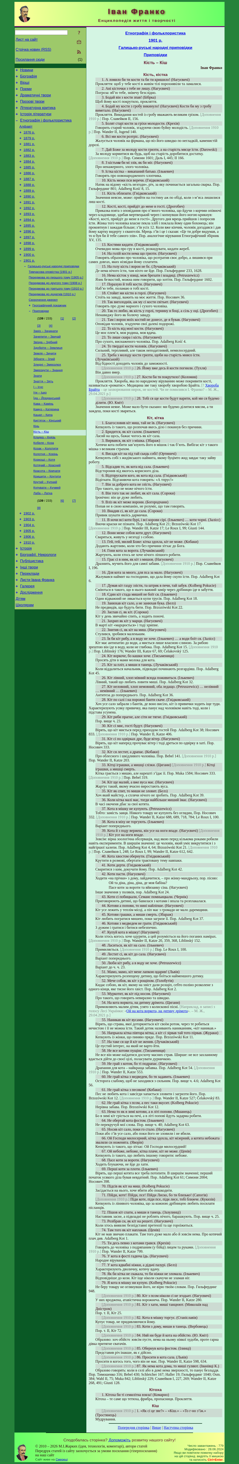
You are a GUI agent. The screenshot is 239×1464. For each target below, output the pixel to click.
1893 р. (29, 231)
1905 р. (29, 575)
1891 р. (29, 218)
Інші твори (29, 615)
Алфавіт (25, 133)
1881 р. (29, 153)
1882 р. (29, 159)
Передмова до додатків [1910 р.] (52, 320)
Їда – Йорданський (46, 431)
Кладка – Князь (44, 474)
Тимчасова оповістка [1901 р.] (50, 296)
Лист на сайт (27, 39)
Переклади (29, 622)
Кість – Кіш (41, 468)
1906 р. (29, 581)
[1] (62, 345)
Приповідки (40, 338)
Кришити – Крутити (47, 516)
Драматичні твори (35, 99)
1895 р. (29, 244)
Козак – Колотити (45, 486)
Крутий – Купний (45, 522)
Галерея (27, 636)
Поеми (26, 92)
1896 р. (29, 251)
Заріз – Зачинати (45, 358)
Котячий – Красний (46, 504)
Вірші (24, 85)
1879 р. (29, 146)
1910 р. (29, 588)
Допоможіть (119, 1440)
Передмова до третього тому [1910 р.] (56, 314)
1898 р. (29, 264)
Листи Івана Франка (37, 629)
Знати (37, 407)
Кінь (36, 461)
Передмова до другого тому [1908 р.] (55, 308)
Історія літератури (35, 120)
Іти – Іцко (40, 425)
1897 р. (29, 257)
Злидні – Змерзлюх (47, 395)
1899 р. (29, 270)
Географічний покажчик (49, 332)
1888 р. (29, 199)
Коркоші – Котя (44, 498)
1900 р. (29, 277)
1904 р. (29, 568)
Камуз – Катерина (46, 443)
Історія (26, 595)
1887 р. (29, 192)
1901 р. (29, 283)
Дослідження (31, 643)
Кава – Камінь (43, 437)
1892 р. (29, 225)
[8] (39, 549)
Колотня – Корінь (45, 492)
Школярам (25, 657)
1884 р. (29, 173)
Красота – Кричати (46, 510)
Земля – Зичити (44, 383)
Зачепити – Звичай (47, 365)
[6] (62, 542)
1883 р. (29, 166)
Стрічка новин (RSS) (33, 49)
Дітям (20, 650)
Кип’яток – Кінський (47, 455)
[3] (39, 353)
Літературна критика (37, 113)
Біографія (28, 78)
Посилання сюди (30, 60)
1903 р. (29, 562)
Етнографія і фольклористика (46, 127)
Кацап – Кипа (43, 449)
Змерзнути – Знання (48, 401)
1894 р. (29, 238)
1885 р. (29, 179)
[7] (74, 542)
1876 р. (29, 140)
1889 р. (29, 205)
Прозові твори (32, 106)
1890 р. (29, 212)
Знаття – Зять (43, 413)
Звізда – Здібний (45, 371)
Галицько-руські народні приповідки (53, 289)
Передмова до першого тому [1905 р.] (56, 302)
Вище (156, 1428)
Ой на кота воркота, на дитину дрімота (157, 1011)
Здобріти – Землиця (47, 377)
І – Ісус (38, 419)
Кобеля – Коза (43, 480)
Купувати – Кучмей (46, 528)
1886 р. (29, 186)
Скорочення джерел (43, 326)
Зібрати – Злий (44, 389)
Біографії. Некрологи (38, 601)
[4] (51, 353)
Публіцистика (31, 608)
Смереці (62, 1459)
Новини (26, 71)
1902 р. (29, 555)
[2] (74, 345)
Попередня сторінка (133, 1428)
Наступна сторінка (178, 1428)
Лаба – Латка (42, 534)
